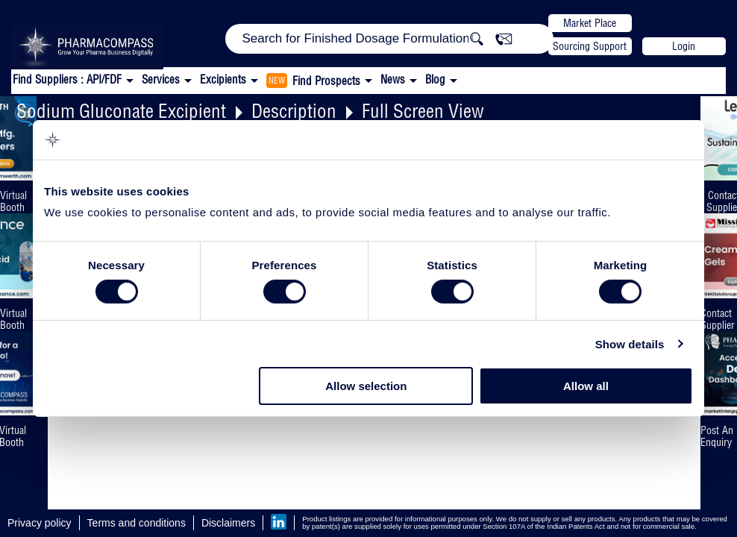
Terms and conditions (136, 523)
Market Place (589, 23)
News (392, 79)
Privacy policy (39, 523)
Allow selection (366, 386)
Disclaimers (228, 523)
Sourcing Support (590, 46)
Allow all (586, 386)
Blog (435, 79)
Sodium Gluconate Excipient (121, 110)
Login (683, 46)
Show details (630, 344)
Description (293, 110)
